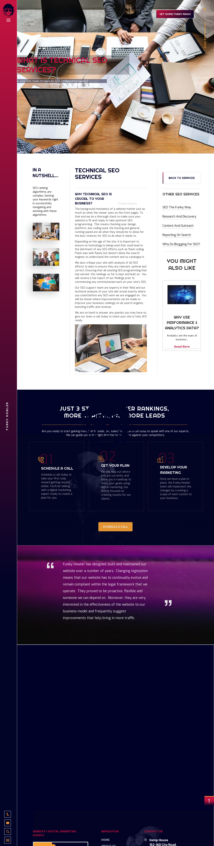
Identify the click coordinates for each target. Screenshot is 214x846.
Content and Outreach (178, 225)
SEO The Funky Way (176, 207)
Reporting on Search (176, 235)
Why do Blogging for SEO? (181, 244)
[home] (8, 11)
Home (105, 840)
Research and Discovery (179, 216)
